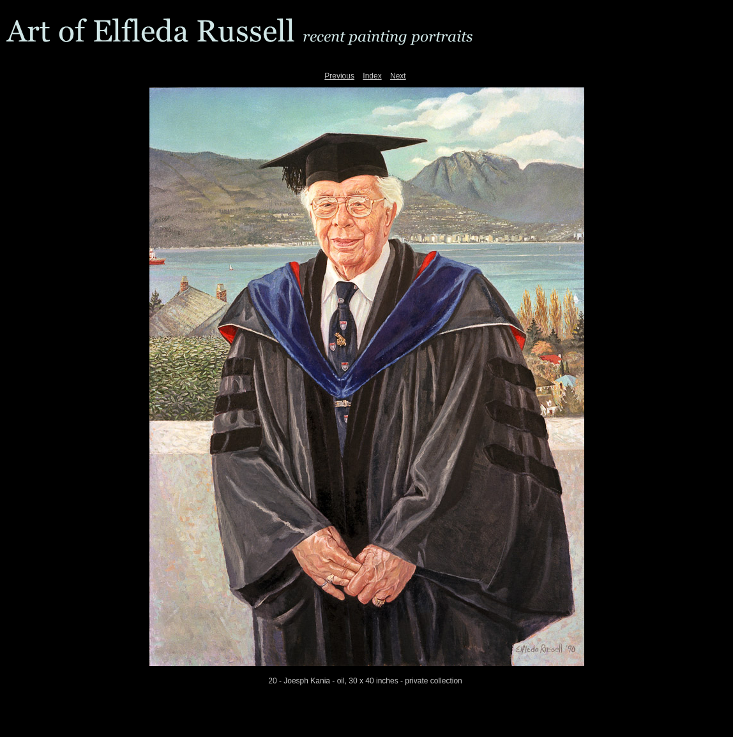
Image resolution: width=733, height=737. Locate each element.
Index (372, 75)
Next (398, 75)
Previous (339, 75)
